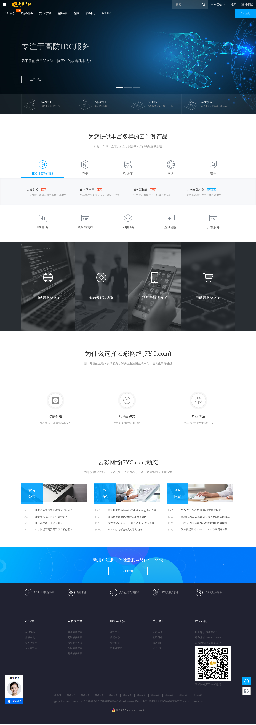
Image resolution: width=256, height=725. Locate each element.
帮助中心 (90, 13)
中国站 (218, 4)
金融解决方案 (75, 648)
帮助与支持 (116, 648)
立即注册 (245, 13)
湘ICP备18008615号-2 (129, 701)
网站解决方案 (75, 637)
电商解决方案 (75, 632)
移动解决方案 (75, 643)
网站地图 (197, 695)
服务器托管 (31, 648)
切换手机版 (246, 4)
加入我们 (157, 643)
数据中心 (115, 637)
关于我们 (107, 13)
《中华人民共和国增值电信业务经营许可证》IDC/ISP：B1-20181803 (172, 701)
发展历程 (157, 637)
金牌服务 (115, 643)
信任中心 (115, 632)
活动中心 (10, 13)
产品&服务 (27, 13)
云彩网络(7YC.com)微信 (199, 643)
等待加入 (71, 695)
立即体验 (35, 79)
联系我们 (157, 648)
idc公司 (57, 695)
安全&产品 (45, 13)
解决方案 (63, 13)
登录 (233, 4)
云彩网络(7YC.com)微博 (199, 684)
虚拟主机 (30, 637)
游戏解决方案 (75, 653)
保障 (76, 13)
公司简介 (157, 632)
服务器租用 (31, 643)
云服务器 (30, 632)
